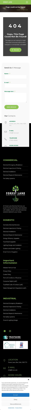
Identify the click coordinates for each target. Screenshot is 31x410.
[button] (28, 379)
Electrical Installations (9, 171)
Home (18, 9)
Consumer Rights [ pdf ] (10, 281)
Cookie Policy (11, 407)
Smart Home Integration (10, 252)
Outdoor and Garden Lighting (11, 248)
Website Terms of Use (9, 267)
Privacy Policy (18, 407)
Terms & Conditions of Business (12, 278)
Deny (15, 399)
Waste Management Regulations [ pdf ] (14, 288)
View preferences (15, 404)
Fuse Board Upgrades (9, 242)
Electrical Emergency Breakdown (12, 165)
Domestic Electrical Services (11, 225)
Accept (15, 395)
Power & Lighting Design (10, 320)
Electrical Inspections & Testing (12, 168)
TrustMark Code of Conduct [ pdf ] (13, 284)
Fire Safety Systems (9, 178)
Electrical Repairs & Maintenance (12, 175)
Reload (15, 50)
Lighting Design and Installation (12, 245)
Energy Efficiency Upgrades (11, 238)
